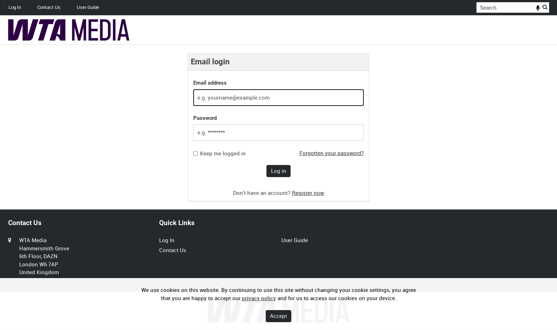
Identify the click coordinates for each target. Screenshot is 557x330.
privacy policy (259, 298)
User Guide (88, 7)
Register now (308, 192)
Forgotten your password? (331, 152)
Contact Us (48, 7)
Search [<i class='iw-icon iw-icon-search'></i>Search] (544, 7)
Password (205, 118)
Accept (278, 315)
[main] (278, 127)
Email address (210, 83)
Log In (15, 7)
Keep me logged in (223, 153)
